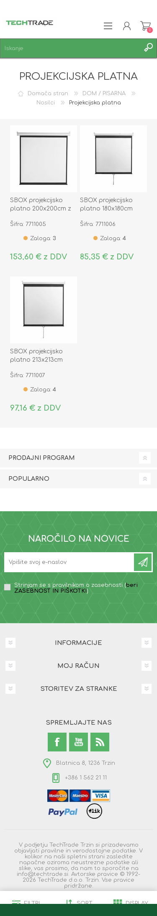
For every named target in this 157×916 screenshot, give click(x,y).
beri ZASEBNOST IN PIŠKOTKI (76, 588)
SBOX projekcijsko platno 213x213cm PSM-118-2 (36, 359)
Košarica (145, 26)
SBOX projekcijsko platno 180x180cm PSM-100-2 (106, 208)
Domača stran (48, 93)
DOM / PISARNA (104, 93)
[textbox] (70, 48)
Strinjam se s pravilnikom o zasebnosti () (76, 588)
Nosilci (45, 103)
